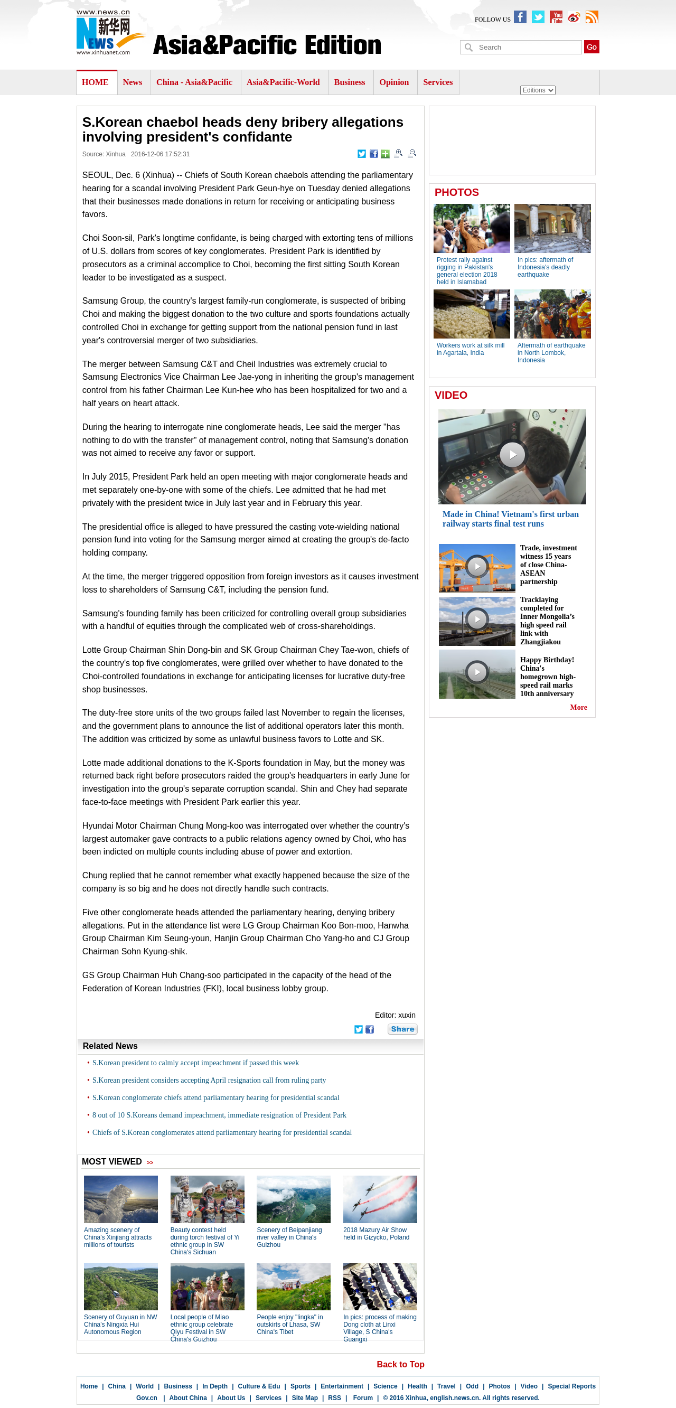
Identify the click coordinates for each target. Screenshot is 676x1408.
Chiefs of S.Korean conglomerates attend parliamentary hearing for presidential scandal (222, 1133)
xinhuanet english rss (592, 17)
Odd (472, 1386)
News (132, 82)
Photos (500, 1386)
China (117, 1386)
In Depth (215, 1386)
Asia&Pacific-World (284, 82)
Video (529, 1386)
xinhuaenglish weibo (574, 17)
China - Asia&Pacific (195, 82)
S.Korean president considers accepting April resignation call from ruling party (209, 1080)
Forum (362, 1398)
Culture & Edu (259, 1386)
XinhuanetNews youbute (556, 17)
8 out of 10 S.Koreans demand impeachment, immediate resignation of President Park (219, 1115)
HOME (95, 82)
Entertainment (342, 1386)
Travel (446, 1386)
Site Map (305, 1398)
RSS (334, 1398)
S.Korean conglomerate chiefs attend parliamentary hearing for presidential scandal (216, 1098)
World (145, 1386)
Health (417, 1386)
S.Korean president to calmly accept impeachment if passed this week (195, 1063)
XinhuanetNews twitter (538, 17)
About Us (231, 1398)
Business (349, 82)
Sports (300, 1386)
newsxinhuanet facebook (520, 17)
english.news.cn (454, 1398)
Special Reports (572, 1386)
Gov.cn (146, 1398)
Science (385, 1386)
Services (438, 82)
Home (89, 1386)
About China (188, 1398)
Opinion (394, 82)
